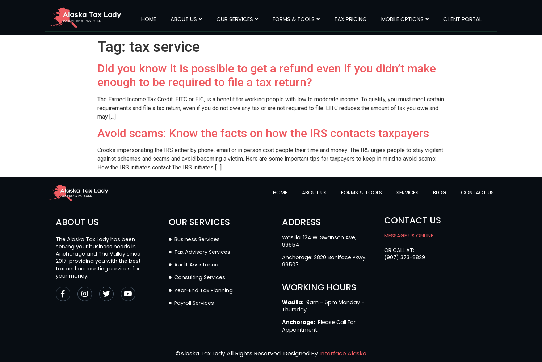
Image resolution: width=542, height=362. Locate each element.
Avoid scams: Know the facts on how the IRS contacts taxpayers (263, 133)
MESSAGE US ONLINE (408, 235)
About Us (186, 19)
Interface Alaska (342, 353)
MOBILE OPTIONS (405, 19)
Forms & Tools (296, 19)
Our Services (237, 19)
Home (148, 19)
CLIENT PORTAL (462, 19)
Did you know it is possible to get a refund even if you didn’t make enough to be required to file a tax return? (266, 75)
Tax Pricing (350, 19)
